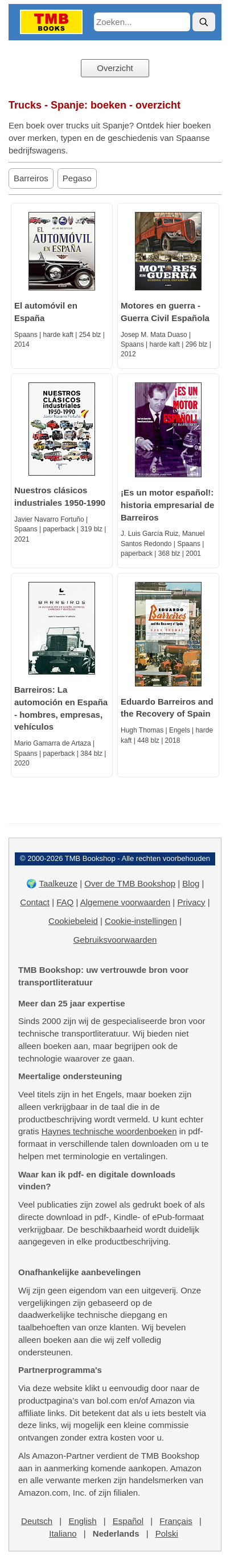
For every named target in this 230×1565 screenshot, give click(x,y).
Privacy (191, 902)
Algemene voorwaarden (125, 902)
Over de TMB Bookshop (129, 883)
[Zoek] (203, 22)
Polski (166, 1533)
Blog (190, 883)
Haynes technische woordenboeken (109, 1131)
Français (175, 1521)
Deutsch (36, 1521)
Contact (35, 902)
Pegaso (77, 178)
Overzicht (115, 68)
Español (128, 1521)
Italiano (62, 1533)
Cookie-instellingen (141, 921)
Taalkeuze (58, 883)
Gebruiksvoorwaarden (115, 939)
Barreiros (31, 178)
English (82, 1521)
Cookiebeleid (73, 921)
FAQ (64, 902)
